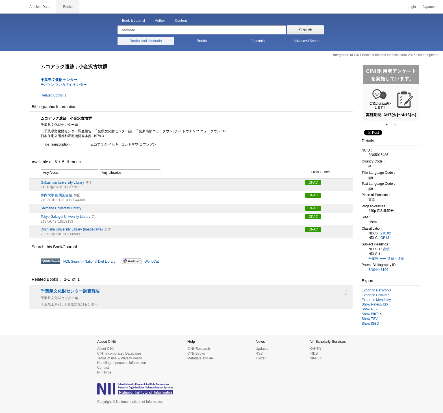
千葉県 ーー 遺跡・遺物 (386, 259)
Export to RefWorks (376, 290)
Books (202, 41)
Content (181, 21)
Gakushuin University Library (62, 182)
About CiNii (105, 349)
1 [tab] (389, 125)
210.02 (386, 233)
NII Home (104, 372)
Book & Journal (133, 21)
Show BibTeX (372, 314)
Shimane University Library (61, 208)
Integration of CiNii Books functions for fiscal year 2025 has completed (385, 55)
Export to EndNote (375, 295)
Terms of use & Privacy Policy (119, 358)
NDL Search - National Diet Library (89, 261)
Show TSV (369, 319)
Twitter (261, 358)
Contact (103, 368)
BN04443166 (378, 270)
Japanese (430, 7)
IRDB (314, 353)
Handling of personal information (121, 363)
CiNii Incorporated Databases (119, 353)
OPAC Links (317, 172)
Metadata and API (200, 358)
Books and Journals (146, 41)
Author (160, 21)
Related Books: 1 (53, 95)
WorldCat (152, 261)
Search (305, 29)
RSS (259, 353)
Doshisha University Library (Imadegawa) (72, 229)
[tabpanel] (391, 93)
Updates (262, 349)
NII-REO (316, 358)
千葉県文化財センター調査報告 (70, 291)
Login (412, 7)
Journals (258, 41)
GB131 (386, 238)
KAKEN (315, 349)
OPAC (313, 182)
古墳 (386, 249)
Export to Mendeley (376, 300)
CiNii (11, 7)
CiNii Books (196, 353)
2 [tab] (397, 125)
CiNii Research (198, 349)
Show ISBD (370, 324)
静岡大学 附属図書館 (56, 195)
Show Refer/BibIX (375, 304)
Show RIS (369, 309)
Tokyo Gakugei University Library (65, 217)
